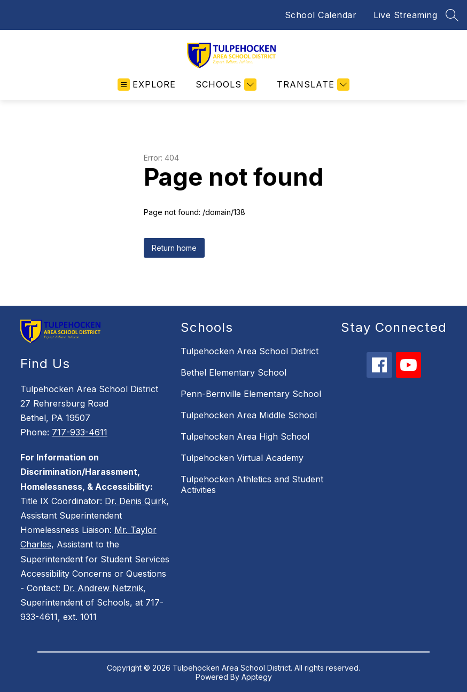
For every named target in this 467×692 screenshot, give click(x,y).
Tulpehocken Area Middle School (249, 415)
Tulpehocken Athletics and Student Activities (252, 484)
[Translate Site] (311, 84)
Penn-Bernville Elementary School (251, 393)
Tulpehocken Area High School (245, 436)
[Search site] (452, 15)
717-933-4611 (79, 432)
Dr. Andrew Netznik (103, 588)
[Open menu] (147, 84)
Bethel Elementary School (233, 372)
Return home (174, 247)
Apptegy (257, 676)
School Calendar (321, 15)
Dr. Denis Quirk (135, 501)
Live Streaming (405, 15)
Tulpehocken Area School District (249, 351)
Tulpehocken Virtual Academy (242, 457)
